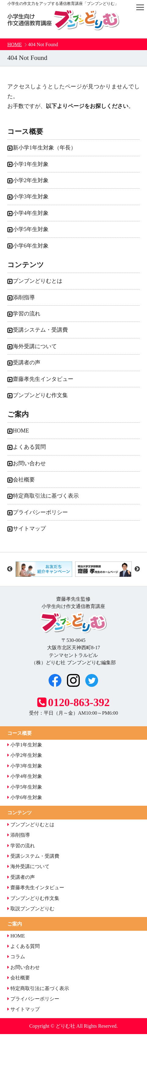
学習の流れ (26, 314)
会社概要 (24, 480)
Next (137, 569)
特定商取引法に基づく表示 (46, 496)
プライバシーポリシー (40, 512)
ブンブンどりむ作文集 (40, 395)
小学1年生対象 (31, 164)
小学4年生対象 (31, 213)
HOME (14, 44)
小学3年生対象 (31, 196)
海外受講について (35, 346)
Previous (10, 569)
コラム (16, 956)
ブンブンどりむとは (37, 281)
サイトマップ (29, 528)
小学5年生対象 (31, 229)
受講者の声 (26, 362)
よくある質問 (29, 447)
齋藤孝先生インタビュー (43, 379)
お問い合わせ (29, 463)
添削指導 (24, 297)
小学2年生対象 (31, 180)
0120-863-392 (73, 702)
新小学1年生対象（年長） (44, 148)
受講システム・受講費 (40, 330)
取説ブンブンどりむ (30, 908)
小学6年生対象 (31, 246)
